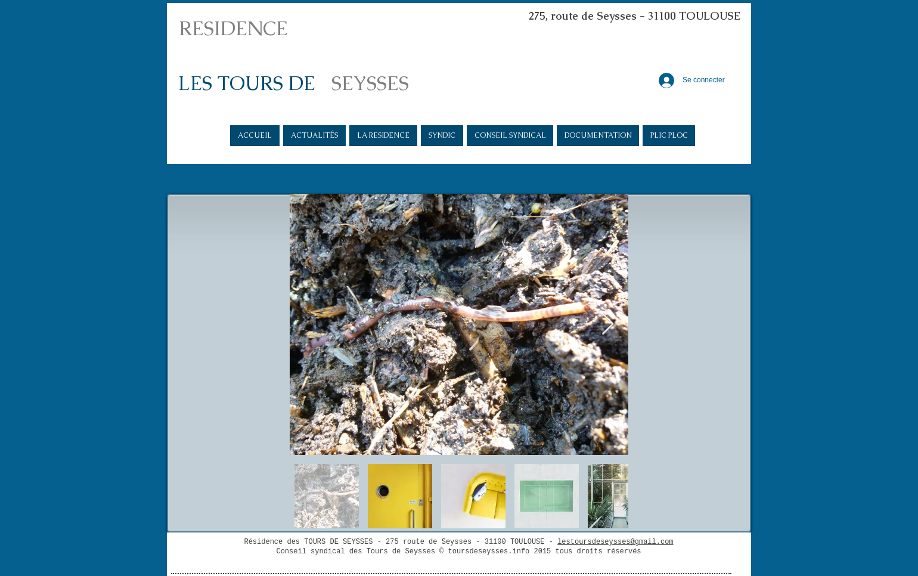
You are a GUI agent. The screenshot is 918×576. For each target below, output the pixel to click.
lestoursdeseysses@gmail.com (615, 542)
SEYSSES (370, 83)
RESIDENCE (233, 28)
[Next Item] (608, 324)
